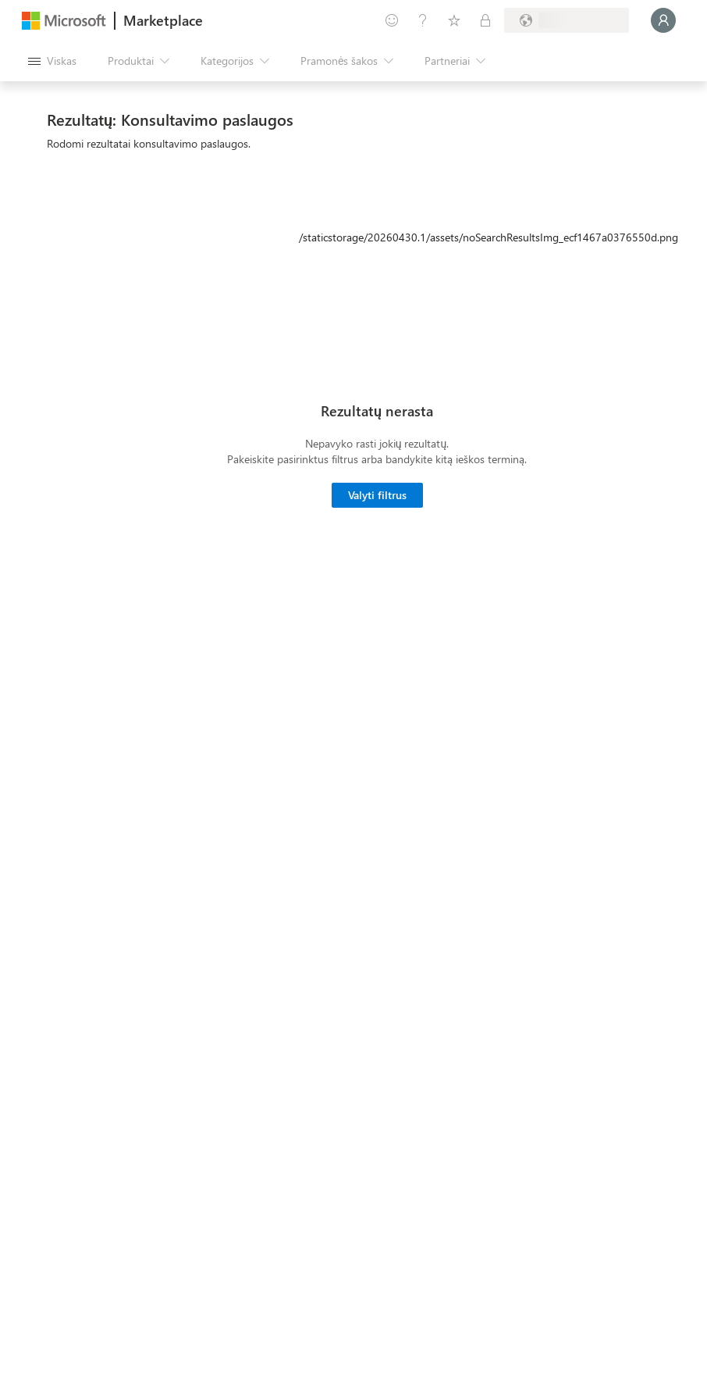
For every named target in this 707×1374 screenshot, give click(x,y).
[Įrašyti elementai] (454, 20)
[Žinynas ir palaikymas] (422, 20)
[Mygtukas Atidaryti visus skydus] (52, 61)
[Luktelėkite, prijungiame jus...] (663, 20)
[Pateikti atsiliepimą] (391, 20)
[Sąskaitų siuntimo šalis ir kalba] (566, 20)
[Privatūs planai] (485, 20)
